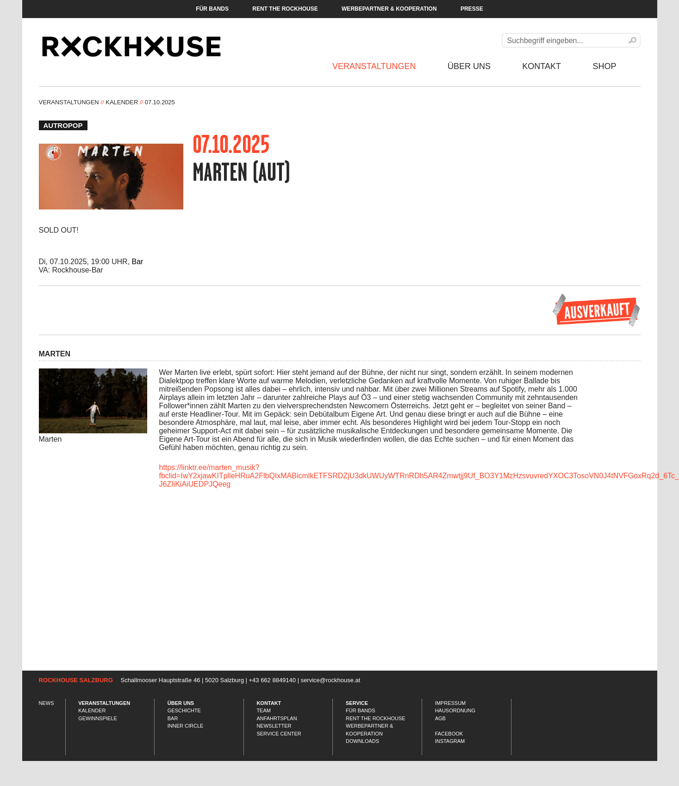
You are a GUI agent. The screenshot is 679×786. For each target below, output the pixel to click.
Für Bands (212, 9)
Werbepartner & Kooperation (389, 9)
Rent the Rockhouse (285, 9)
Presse (472, 9)
